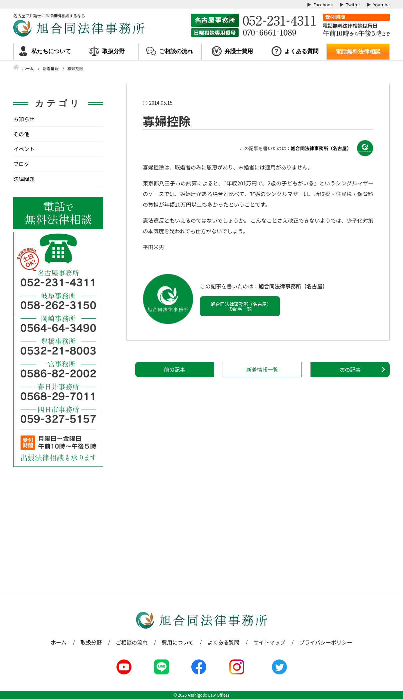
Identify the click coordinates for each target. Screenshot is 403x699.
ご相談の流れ (176, 51)
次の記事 (350, 369)
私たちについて (51, 51)
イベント (24, 149)
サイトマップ (269, 642)
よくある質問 (301, 51)
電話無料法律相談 (358, 52)
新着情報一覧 (262, 369)
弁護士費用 (239, 51)
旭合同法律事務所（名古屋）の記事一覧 (240, 306)
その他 (21, 134)
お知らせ (24, 119)
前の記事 (174, 369)
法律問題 (24, 179)
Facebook (323, 4)
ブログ (21, 164)
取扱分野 (113, 51)
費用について (178, 642)
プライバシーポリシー (325, 642)
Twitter (353, 4)
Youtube (381, 4)
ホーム (59, 642)
